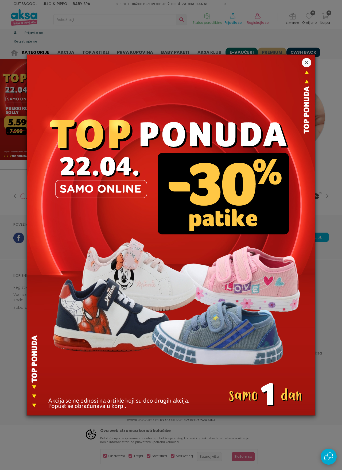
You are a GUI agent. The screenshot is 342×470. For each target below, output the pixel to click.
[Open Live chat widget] (329, 457)
